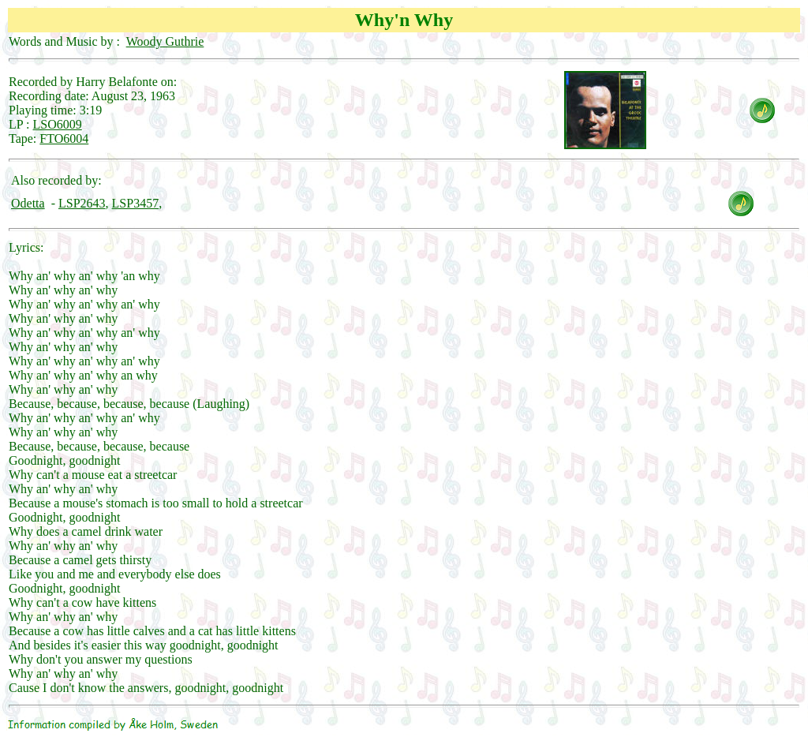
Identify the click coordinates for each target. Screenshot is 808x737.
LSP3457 (135, 203)
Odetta (28, 203)
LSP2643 (82, 203)
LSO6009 (57, 124)
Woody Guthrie (165, 41)
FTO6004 (63, 138)
